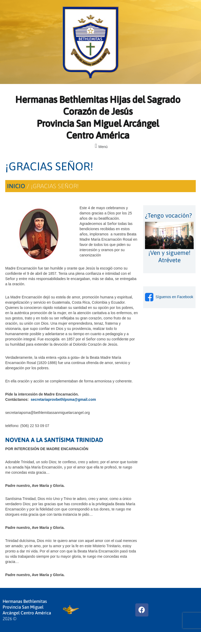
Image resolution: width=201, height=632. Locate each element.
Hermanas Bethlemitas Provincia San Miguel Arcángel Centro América (27, 607)
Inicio (16, 186)
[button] (100, 146)
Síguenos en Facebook (169, 297)
